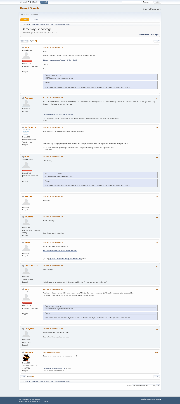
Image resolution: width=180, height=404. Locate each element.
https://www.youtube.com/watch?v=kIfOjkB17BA (60, 250)
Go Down (24, 41)
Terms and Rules (150, 399)
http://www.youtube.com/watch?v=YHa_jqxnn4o (58, 114)
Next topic (155, 35)
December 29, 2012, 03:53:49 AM (53, 289)
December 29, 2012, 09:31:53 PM (53, 328)
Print (157, 41)
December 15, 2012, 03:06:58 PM (53, 156)
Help (142, 399)
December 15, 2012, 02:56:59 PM (53, 127)
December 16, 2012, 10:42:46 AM (53, 216)
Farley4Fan (29, 329)
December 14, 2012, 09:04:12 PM (53, 47)
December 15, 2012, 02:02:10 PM (53, 98)
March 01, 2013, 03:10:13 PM (51, 352)
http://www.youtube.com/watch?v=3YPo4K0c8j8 (60, 60)
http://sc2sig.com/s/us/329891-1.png (54, 368)
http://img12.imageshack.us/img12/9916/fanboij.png (65, 259)
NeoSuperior (30, 127)
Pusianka (28, 98)
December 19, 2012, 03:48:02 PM (53, 265)
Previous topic (143, 35)
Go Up (23, 376)
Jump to (128, 385)
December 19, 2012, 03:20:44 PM (53, 242)
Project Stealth (29, 8)
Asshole (28, 196)
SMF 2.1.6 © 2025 (24, 399)
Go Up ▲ (158, 399)
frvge (26, 47)
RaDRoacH (29, 217)
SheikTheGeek (31, 266)
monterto (28, 352)
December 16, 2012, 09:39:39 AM (53, 196)
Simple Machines (35, 399)
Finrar (27, 242)
